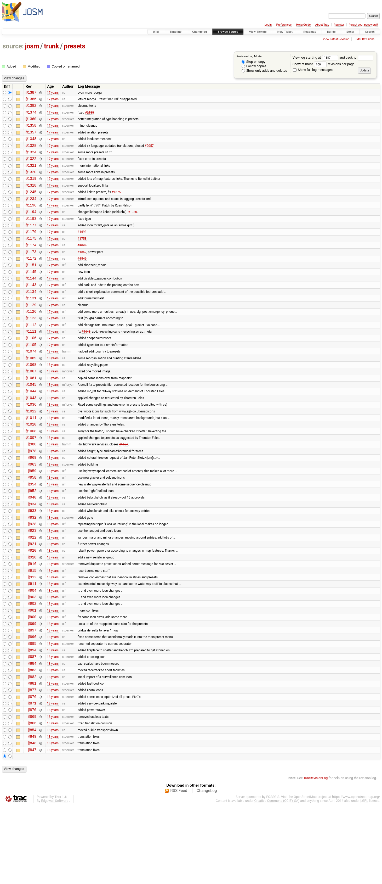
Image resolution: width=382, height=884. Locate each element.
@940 (32, 545)
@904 (32, 649)
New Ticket (285, 31)
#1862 (82, 271)
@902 (32, 664)
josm (32, 46)
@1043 (31, 434)
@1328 (31, 152)
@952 (32, 538)
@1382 (31, 107)
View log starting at (316, 57)
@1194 (31, 226)
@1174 (31, 263)
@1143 (31, 308)
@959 (32, 516)
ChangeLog (207, 869)
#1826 (82, 264)
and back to (356, 57)
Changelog (199, 31)
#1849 (82, 278)
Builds (331, 31)
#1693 (82, 249)
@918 (32, 612)
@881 (32, 753)
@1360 (31, 122)
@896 (32, 701)
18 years (53, 382)
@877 (32, 761)
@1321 (31, 174)
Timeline (175, 31)
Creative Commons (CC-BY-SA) (277, 879)
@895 (32, 709)
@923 (32, 582)
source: (13, 46)
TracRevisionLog (316, 856)
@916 (32, 620)
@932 (32, 568)
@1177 (31, 241)
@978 (32, 493)
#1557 (123, 486)
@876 (32, 768)
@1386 (31, 100)
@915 (32, 627)
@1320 (31, 182)
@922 (32, 590)
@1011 (31, 456)
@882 (32, 746)
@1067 (31, 404)
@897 (32, 694)
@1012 (31, 449)
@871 (32, 776)
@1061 (31, 412)
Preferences (284, 24)
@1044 (31, 426)
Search (370, 31)
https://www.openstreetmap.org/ (356, 875)
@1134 (31, 315)
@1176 (31, 248)
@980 (32, 486)
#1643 (86, 360)
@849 (32, 813)
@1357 (31, 137)
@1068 (31, 397)
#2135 (89, 115)
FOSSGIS (272, 875)
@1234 (31, 211)
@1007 (31, 479)
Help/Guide (303, 24)
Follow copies (254, 66)
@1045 (31, 419)
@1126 (31, 337)
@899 (32, 687)
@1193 (31, 234)
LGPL (364, 879)
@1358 (31, 129)
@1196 (31, 219)
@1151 (31, 285)
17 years (53, 93)
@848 (32, 820)
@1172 (31, 278)
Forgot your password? (363, 24)
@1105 (31, 375)
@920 (32, 605)
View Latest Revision (336, 39)
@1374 (31, 115)
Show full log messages (313, 70)
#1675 (116, 204)
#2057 (149, 152)
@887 (32, 723)
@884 (32, 731)
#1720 (94, 219)
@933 (32, 560)
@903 (32, 657)
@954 (32, 531)
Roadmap (309, 31)
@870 (32, 783)
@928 (32, 575)
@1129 (31, 330)
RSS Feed (178, 869)
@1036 (31, 441)
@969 (32, 501)
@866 (32, 798)
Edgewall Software (54, 879)
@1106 (31, 367)
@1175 (31, 256)
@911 (32, 642)
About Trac (322, 24)
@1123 (31, 345)
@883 (32, 738)
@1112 (31, 352)
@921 (32, 597)
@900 (32, 679)
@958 (32, 523)
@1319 (31, 189)
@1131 (31, 323)
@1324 (31, 159)
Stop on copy (253, 62)
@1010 (31, 464)
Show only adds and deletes (264, 70)
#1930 (132, 226)
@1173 (31, 271)
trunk (51, 46)
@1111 (31, 360)
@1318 (31, 196)
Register (339, 24)
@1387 (31, 93)
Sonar (350, 31)
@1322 (31, 167)
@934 (32, 553)
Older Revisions (364, 39)
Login (268, 24)
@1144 (31, 300)
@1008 (31, 471)
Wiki (156, 31)
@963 (32, 508)
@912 (32, 635)
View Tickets (257, 31)
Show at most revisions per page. (324, 64)
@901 (32, 672)
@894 (32, 716)
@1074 (31, 382)
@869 (32, 790)
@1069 (31, 390)
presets (74, 46)
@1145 (31, 293)
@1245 (31, 204)
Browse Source (228, 31)
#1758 (82, 256)
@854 (32, 805)
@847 (32, 828)
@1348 (31, 144)
